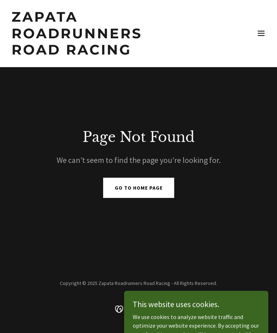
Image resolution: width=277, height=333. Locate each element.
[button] (261, 33)
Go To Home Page (139, 188)
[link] (100, 52)
